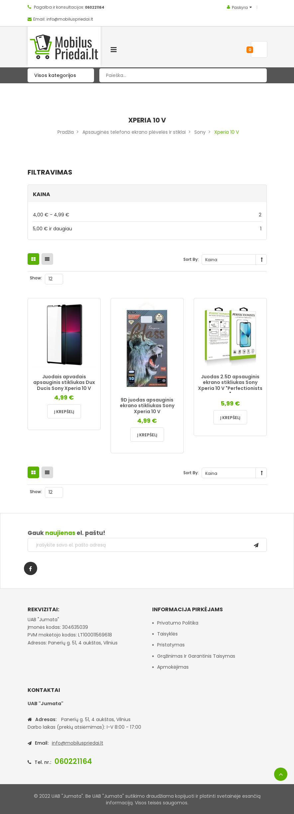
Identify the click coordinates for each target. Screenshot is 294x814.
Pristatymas (171, 644)
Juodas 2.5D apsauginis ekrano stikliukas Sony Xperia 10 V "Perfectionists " (230, 385)
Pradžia (65, 132)
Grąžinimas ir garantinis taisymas (196, 656)
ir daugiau (147, 228)
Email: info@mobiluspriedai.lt (63, 19)
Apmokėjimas (173, 667)
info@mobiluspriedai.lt (77, 743)
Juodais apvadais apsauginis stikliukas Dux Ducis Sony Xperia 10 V (64, 382)
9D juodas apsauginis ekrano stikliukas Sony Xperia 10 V (147, 406)
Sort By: (191, 259)
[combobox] (183, 75)
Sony (200, 132)
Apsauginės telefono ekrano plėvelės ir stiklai (134, 132)
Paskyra (240, 7)
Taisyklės (167, 633)
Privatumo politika (177, 623)
